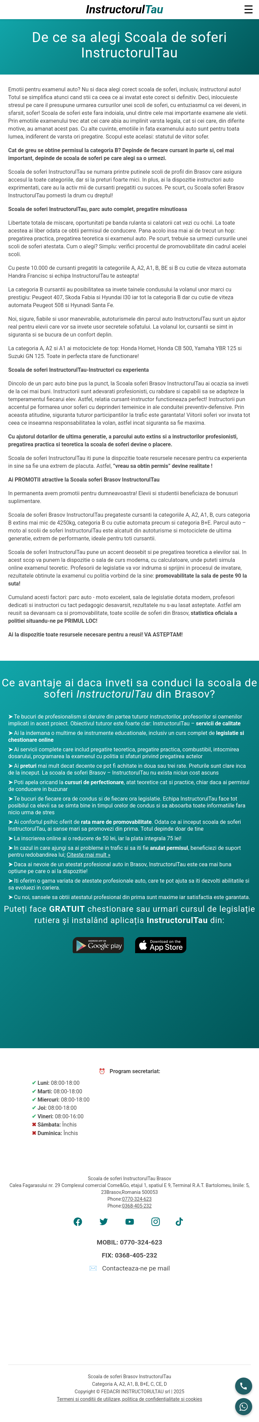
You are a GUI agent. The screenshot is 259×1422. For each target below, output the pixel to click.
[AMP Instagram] (155, 1224)
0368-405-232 (137, 1206)
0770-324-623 (137, 1199)
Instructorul (124, 9)
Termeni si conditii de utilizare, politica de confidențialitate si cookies (129, 1399)
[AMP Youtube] (129, 1224)
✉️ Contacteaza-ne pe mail (129, 1268)
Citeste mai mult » (88, 855)
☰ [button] (249, 9)
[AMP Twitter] (103, 1224)
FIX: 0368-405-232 (129, 1255)
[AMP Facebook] (77, 1224)
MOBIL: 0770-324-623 (129, 1242)
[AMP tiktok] (181, 1224)
